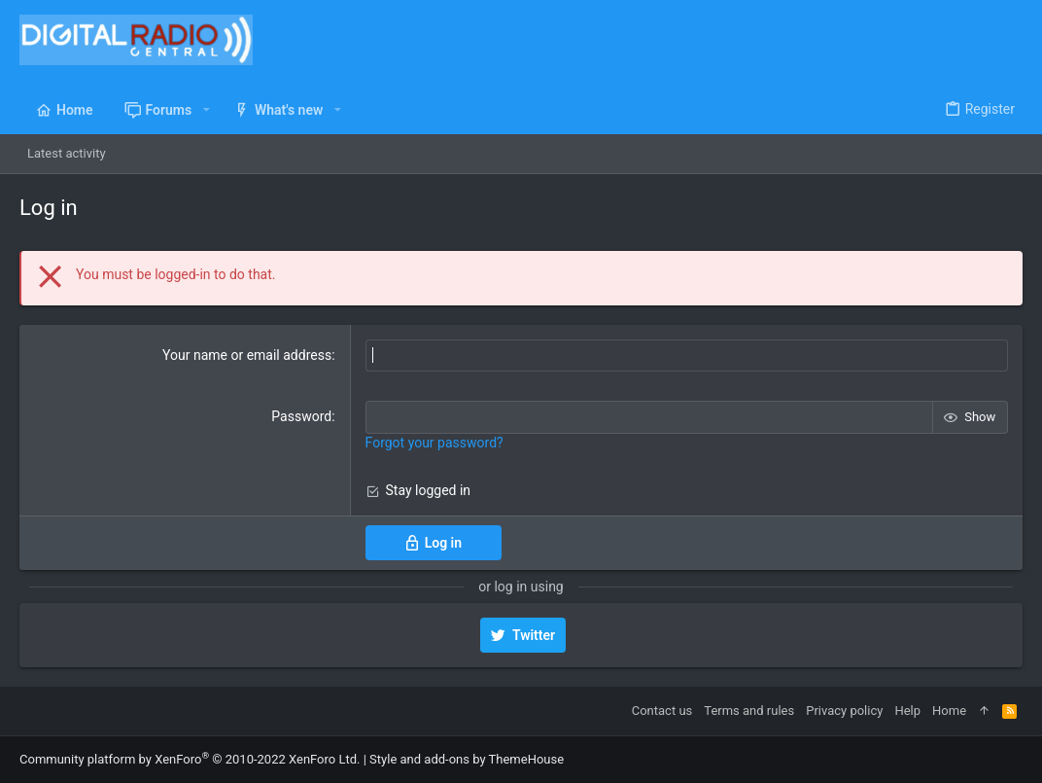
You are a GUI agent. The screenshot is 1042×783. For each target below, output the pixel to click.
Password (301, 416)
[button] (205, 110)
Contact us (662, 710)
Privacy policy (844, 710)
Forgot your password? (434, 442)
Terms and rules (749, 710)
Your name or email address (246, 355)
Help (907, 710)
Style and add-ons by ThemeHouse (466, 759)
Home (949, 710)
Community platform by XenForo (189, 759)
